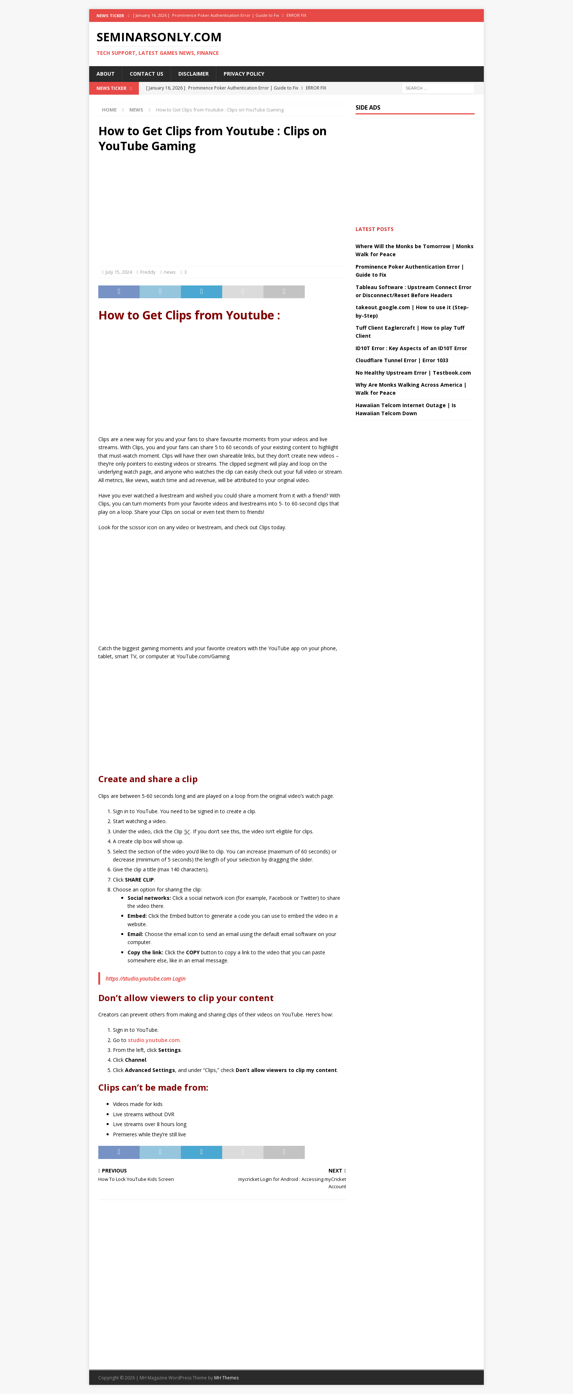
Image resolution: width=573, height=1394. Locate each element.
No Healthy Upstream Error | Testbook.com (413, 372)
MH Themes (226, 1378)
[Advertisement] (222, 211)
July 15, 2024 (119, 272)
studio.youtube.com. (154, 1040)
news (170, 272)
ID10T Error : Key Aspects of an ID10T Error (411, 348)
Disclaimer (193, 73)
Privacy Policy (244, 73)
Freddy (148, 272)
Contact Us (146, 73)
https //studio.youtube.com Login (146, 978)
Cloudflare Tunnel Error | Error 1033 (402, 360)
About (105, 73)
